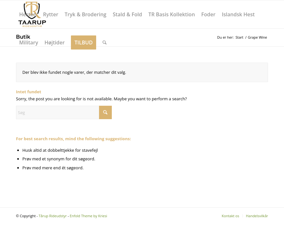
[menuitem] (28, 14)
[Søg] (104, 42)
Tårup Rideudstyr (53, 215)
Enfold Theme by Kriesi (88, 215)
